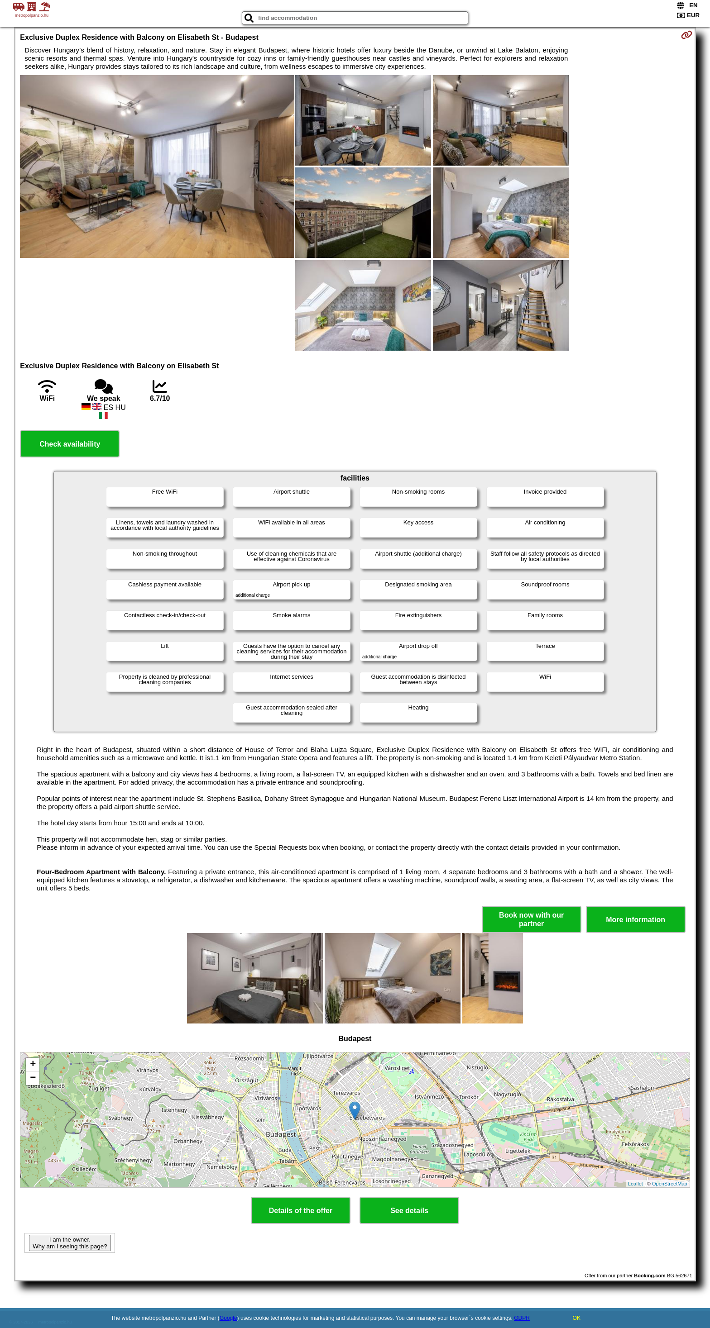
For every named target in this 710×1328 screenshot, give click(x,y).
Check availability (69, 444)
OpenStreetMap (669, 1183)
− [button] (33, 1078)
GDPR (522, 1318)
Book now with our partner (531, 919)
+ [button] (33, 1064)
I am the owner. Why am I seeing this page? (70, 1243)
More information (635, 919)
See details (409, 1210)
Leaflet (635, 1183)
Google (228, 1318)
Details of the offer (300, 1210)
